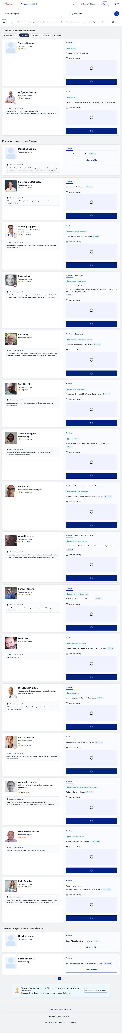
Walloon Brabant (10, 35)
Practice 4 (98, 486)
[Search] (116, 13)
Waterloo (57, 35)
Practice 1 (69, 42)
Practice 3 (89, 486)
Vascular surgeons (58, 1023)
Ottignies (46, 35)
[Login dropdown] (105, 3)
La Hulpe (35, 35)
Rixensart (24, 35)
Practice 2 (79, 275)
